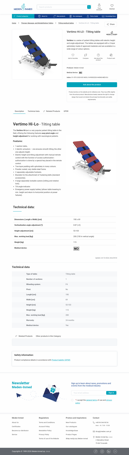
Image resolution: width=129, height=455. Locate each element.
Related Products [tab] (23, 336)
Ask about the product (92, 85)
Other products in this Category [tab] (48, 336)
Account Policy (44, 426)
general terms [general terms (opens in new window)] (91, 400)
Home (14, 23)
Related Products (52, 111)
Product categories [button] (21, 16)
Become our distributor (20, 430)
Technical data (34, 111)
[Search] (89, 7)
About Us (15, 422)
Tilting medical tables (66, 23)
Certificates (16, 426)
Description (19, 111)
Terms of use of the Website (49, 438)
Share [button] (111, 24)
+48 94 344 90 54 (102, 422)
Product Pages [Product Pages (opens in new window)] (71, 434)
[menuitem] (42, 16)
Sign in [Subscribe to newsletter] (111, 393)
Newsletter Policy (45, 430)
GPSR (66, 111)
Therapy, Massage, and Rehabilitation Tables (37, 23)
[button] (85, 56)
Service (14, 434)
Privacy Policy (44, 434)
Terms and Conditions (47, 422)
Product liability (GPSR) (61, 360)
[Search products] (64, 7)
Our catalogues (71, 426)
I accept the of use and (93, 401)
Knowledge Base (72, 430)
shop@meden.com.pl (103, 431)
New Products (71, 422)
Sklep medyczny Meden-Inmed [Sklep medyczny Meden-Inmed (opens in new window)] (77, 438)
